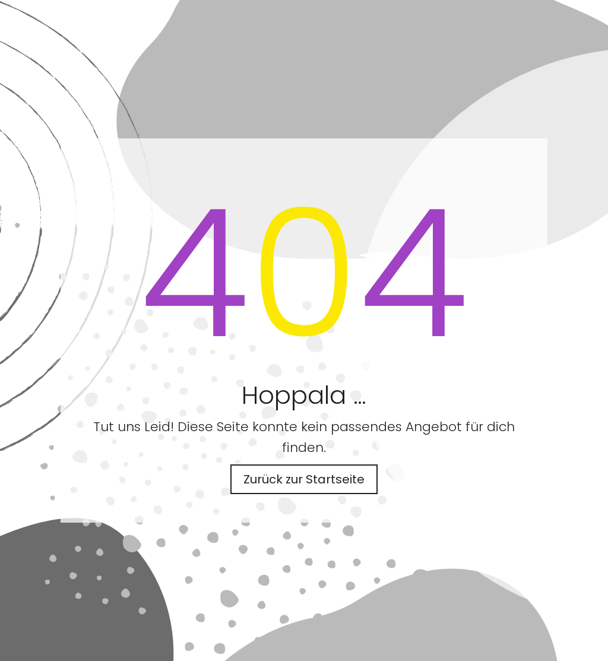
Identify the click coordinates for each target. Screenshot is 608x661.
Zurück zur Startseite (304, 479)
